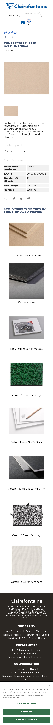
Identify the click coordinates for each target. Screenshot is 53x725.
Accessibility (39, 657)
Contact (27, 679)
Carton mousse (26, 302)
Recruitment (31, 635)
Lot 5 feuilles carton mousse (26, 349)
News (33, 669)
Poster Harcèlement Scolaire (25, 672)
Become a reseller (12, 635)
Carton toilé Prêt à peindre (26, 582)
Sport (38, 650)
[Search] (30, 14)
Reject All (26, 711)
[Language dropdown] (29, 22)
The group (41, 631)
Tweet (21, 198)
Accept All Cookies (26, 719)
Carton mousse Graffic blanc (26, 442)
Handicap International (25, 653)
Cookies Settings (26, 703)
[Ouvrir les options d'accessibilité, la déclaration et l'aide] (23, 22)
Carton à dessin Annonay (26, 395)
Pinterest (28, 198)
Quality (29, 631)
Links (44, 635)
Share (14, 198)
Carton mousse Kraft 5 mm (26, 255)
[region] (26, 703)
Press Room (20, 669)
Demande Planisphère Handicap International (24, 676)
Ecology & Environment (20, 650)
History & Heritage (12, 631)
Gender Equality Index (19, 657)
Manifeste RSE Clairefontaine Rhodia (26, 638)
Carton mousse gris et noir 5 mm (26, 488)
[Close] (49, 685)
